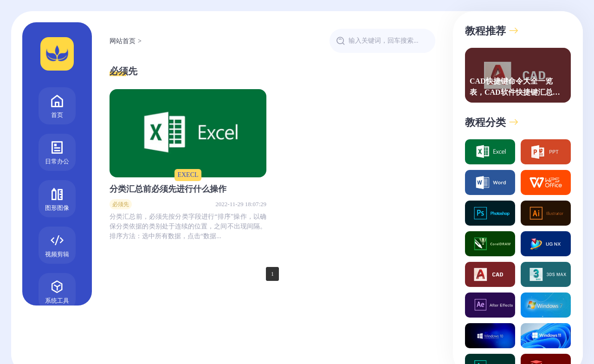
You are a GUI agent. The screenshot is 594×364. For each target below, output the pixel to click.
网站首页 (123, 41)
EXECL (187, 174)
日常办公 (57, 151)
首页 (57, 105)
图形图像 (57, 198)
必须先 (123, 71)
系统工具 (57, 291)
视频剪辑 (57, 244)
